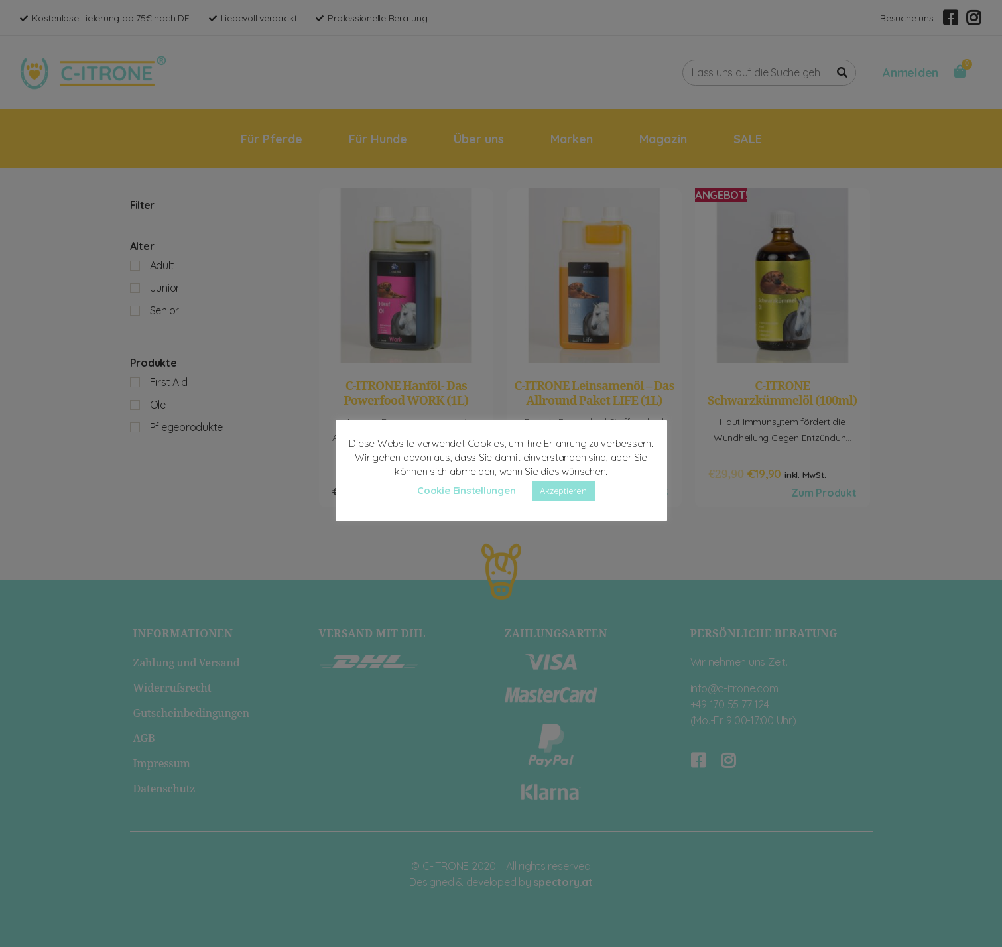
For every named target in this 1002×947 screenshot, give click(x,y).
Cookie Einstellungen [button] (466, 490)
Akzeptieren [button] (563, 490)
